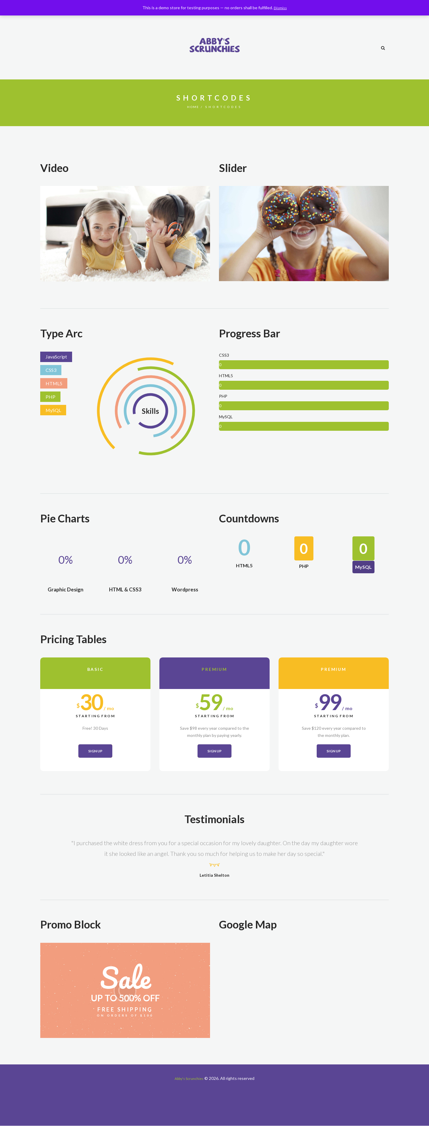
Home (193, 107)
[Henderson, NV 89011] (304, 991)
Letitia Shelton (214, 875)
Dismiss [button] (280, 7)
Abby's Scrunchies (189, 1078)
